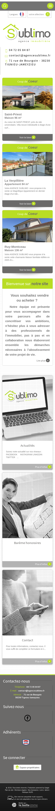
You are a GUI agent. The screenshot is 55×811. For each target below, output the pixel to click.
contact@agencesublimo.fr (30, 55)
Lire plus (43, 360)
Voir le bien (27, 137)
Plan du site (9, 790)
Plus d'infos (43, 467)
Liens (42, 790)
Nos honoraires (33, 790)
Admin (47, 790)
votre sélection (36, 14)
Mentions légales (21, 790)
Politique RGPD (27, 792)
